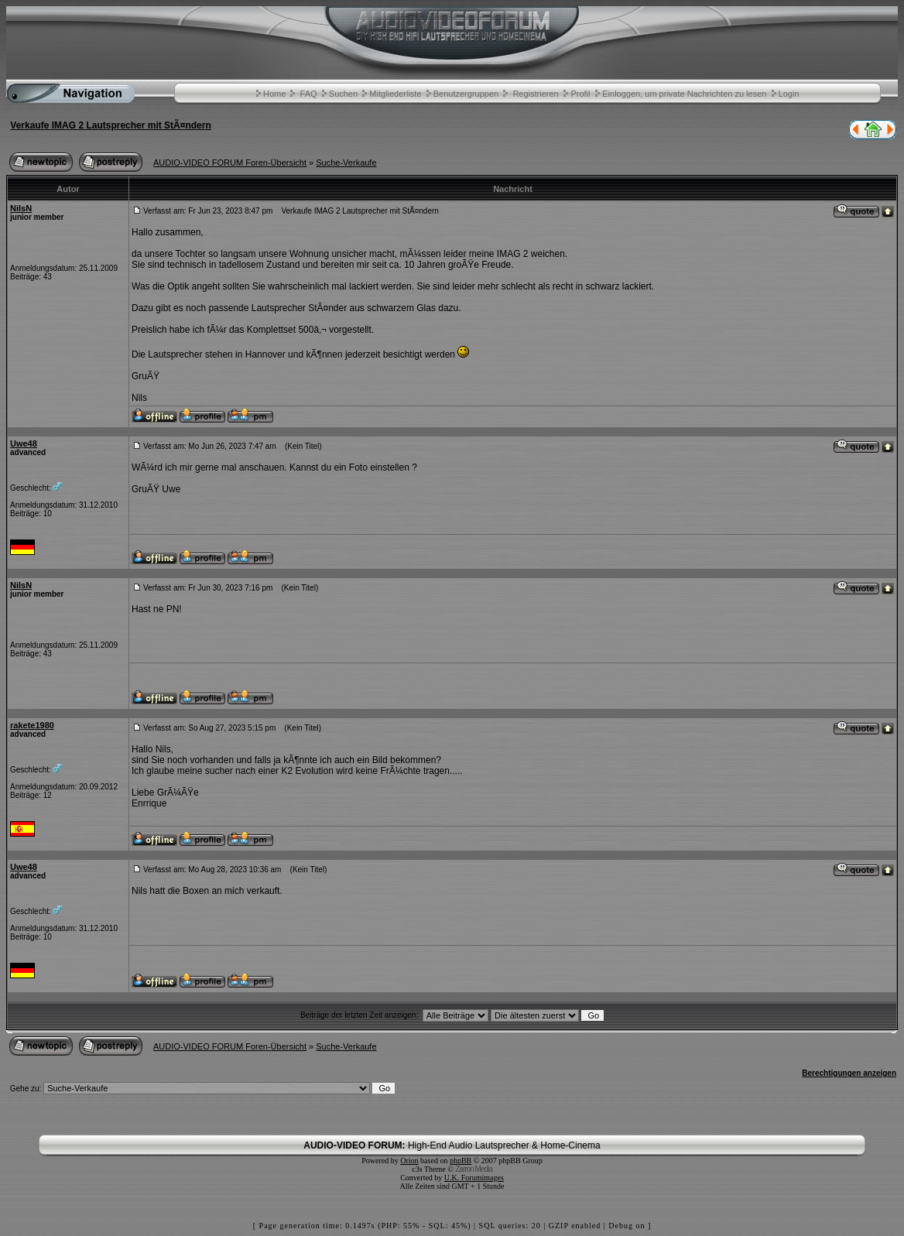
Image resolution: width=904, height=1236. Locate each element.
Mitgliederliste (395, 93)
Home (274, 93)
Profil (580, 93)
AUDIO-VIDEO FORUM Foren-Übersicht (229, 162)
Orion (409, 1160)
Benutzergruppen (465, 93)
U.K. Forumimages (474, 1177)
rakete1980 (32, 725)
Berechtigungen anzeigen (849, 1073)
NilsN (21, 208)
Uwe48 (23, 443)
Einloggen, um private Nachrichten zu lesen (684, 93)
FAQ (308, 93)
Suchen (343, 93)
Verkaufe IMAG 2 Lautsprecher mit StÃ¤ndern (110, 125)
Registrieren (535, 93)
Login (789, 93)
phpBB (460, 1160)
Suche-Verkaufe (346, 162)
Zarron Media (473, 1169)
